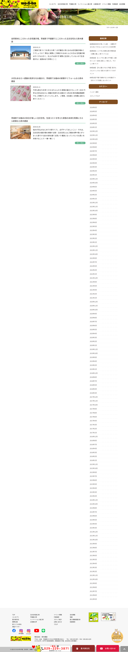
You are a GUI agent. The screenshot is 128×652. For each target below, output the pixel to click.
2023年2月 (93, 238)
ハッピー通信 (94, 92)
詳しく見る (80, 63)
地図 (71, 617)
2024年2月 (93, 194)
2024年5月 (93, 190)
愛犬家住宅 (15, 619)
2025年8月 (93, 147)
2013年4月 (93, 563)
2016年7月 (93, 444)
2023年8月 (93, 218)
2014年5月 (93, 520)
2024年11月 (94, 179)
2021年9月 (93, 282)
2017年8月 (93, 413)
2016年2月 (93, 456)
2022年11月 (94, 250)
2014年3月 (93, 528)
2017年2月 (93, 428)
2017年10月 (94, 405)
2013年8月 (93, 547)
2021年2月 (93, 294)
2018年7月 (93, 381)
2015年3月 (93, 492)
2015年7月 (93, 476)
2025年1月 (93, 175)
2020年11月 (94, 305)
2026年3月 (93, 119)
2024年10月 (94, 182)
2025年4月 (93, 163)
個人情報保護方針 (75, 619)
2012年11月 (94, 575)
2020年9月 (93, 313)
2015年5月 (93, 484)
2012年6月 (93, 595)
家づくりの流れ (17, 624)
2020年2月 (93, 341)
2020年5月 (93, 329)
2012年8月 (93, 587)
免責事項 (72, 622)
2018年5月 (93, 385)
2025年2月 (93, 171)
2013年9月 (93, 543)
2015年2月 (93, 496)
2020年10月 (94, 309)
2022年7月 (93, 262)
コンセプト (52, 4)
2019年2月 (93, 365)
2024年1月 (93, 198)
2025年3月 (93, 167)
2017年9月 (93, 409)
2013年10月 (94, 539)
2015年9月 (93, 472)
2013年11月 (94, 535)
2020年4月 (93, 333)
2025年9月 (93, 143)
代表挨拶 (115, 4)
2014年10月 (94, 504)
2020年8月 (93, 317)
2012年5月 (93, 599)
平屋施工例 (72, 4)
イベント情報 (106, 4)
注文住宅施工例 (63, 4)
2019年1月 (93, 369)
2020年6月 (93, 325)
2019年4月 (93, 361)
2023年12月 (94, 202)
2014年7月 (93, 512)
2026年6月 (93, 107)
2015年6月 (93, 480)
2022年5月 (93, 266)
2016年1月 (93, 460)
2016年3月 (93, 452)
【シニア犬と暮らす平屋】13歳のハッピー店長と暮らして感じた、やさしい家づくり (103, 60)
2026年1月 (93, 127)
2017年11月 (94, 401)
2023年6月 (93, 222)
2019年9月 (93, 357)
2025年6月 (93, 155)
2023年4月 (93, 230)
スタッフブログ (95, 96)
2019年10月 (94, 353)
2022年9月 (93, 258)
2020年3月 (93, 337)
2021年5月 (93, 286)
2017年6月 (93, 417)
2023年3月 (93, 234)
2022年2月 (93, 270)
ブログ (56, 624)
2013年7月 (93, 551)
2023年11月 (94, 206)
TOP (13, 614)
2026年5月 (93, 111)
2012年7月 (93, 591)
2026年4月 (93, 115)
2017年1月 (93, 432)
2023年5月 (93, 226)
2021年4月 (93, 290)
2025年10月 (94, 139)
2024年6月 (93, 186)
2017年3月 (93, 424)
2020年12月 (94, 301)
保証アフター (16, 626)
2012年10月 (94, 579)
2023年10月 (94, 210)
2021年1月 (93, 298)
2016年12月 (94, 436)
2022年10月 (94, 254)
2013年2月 (93, 571)
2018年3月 (93, 393)
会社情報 (122, 4)
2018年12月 (94, 373)
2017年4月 (93, 420)
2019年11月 (94, 349)
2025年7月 (93, 151)
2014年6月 (93, 516)
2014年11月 (94, 500)
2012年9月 (93, 583)
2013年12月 (94, 532)
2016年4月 (93, 448)
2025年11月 (94, 135)
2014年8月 (93, 508)
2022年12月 (94, 246)
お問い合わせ (58, 622)
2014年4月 (93, 524)
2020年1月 (93, 345)
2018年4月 (93, 389)
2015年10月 (94, 468)
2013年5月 (93, 559)
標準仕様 (15, 622)
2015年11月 (94, 464)
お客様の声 (97, 4)
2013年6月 (93, 555)
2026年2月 (93, 123)
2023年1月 (93, 242)
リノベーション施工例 (85, 4)
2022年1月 (93, 274)
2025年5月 (93, 159)
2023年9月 (93, 214)
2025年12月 (94, 131)
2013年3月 (93, 567)
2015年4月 (93, 488)
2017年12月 (94, 397)
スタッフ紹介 (58, 619)
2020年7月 (93, 321)
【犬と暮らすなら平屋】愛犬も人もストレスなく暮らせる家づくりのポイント (103, 70)
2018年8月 (93, 377)
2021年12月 (94, 278)
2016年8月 (93, 440)
